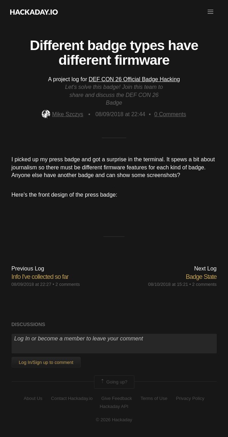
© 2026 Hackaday (114, 419)
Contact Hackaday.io (72, 398)
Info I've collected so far (40, 276)
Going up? (114, 382)
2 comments (67, 284)
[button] (210, 12)
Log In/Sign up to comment (46, 362)
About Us (33, 398)
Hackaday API (114, 406)
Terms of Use (154, 398)
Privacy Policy (190, 398)
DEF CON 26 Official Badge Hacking (134, 79)
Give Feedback (116, 398)
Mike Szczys (62, 114)
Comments (170, 114)
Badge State (201, 276)
